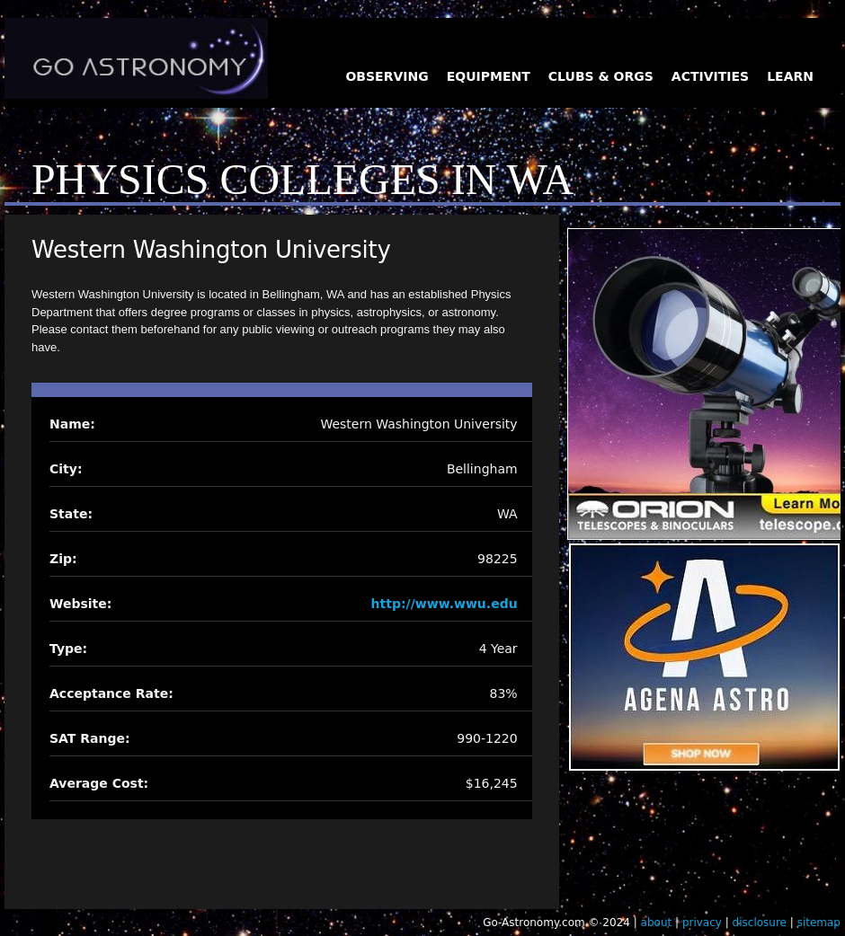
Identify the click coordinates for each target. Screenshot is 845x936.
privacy (702, 922)
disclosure (760, 922)
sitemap (819, 922)
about (656, 922)
